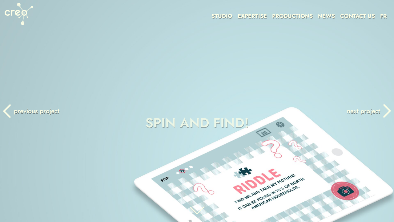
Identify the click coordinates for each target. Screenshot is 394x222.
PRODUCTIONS (292, 16)
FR (383, 16)
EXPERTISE (252, 16)
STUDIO (221, 16)
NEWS (326, 16)
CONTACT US (357, 16)
